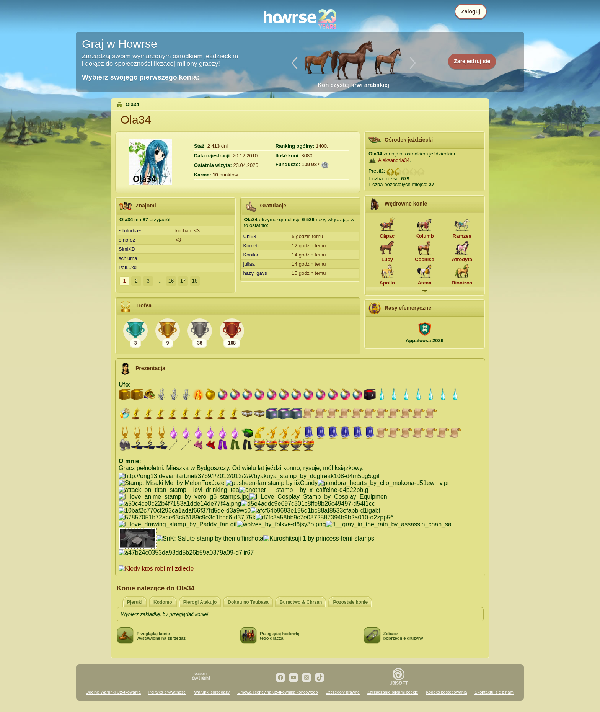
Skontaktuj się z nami (494, 692)
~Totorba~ (130, 231)
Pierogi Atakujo (200, 602)
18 (194, 281)
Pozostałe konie (350, 602)
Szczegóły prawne (343, 692)
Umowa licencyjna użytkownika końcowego (277, 692)
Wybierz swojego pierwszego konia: (140, 77)
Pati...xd (128, 267)
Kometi (251, 245)
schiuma (128, 258)
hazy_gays (255, 273)
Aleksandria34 (393, 160)
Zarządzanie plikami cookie (392, 692)
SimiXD (127, 249)
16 (171, 281)
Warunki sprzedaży (212, 692)
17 (183, 281)
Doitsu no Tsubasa (248, 602)
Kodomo (162, 602)
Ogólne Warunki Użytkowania (113, 692)
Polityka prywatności (167, 692)
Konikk (250, 255)
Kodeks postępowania (446, 692)
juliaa (249, 264)
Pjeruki (134, 602)
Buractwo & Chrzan (301, 602)
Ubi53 (249, 236)
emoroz (127, 240)
